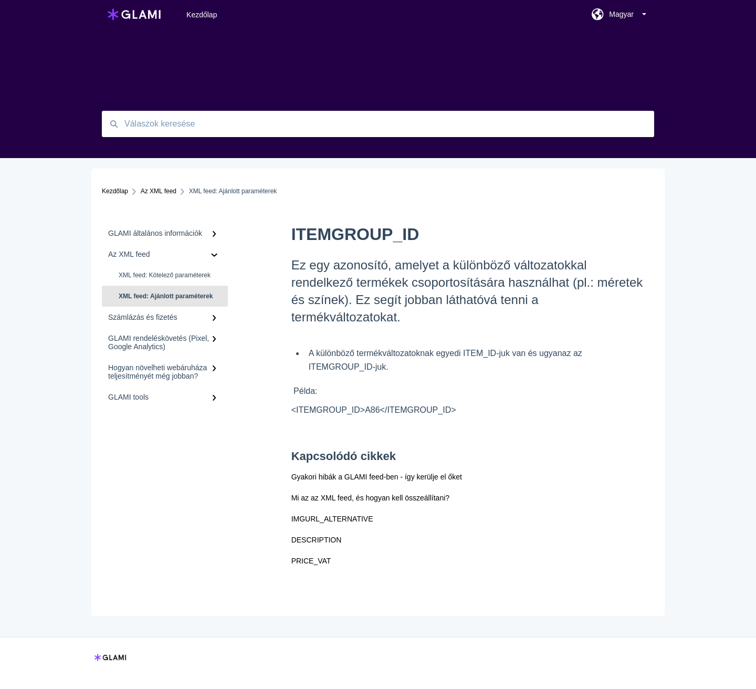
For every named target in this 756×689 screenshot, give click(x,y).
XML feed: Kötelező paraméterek (165, 275)
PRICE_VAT (311, 561)
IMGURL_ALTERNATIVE (332, 519)
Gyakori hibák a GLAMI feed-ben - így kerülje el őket (376, 477)
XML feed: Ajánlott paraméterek (166, 296)
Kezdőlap (201, 15)
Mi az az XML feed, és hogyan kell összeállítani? (370, 498)
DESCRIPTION (316, 540)
